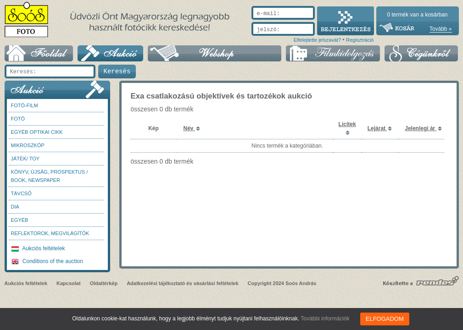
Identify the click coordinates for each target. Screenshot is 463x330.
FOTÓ (18, 118)
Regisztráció (360, 40)
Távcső (21, 193)
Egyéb (19, 220)
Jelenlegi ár (420, 128)
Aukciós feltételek (38, 248)
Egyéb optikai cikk (37, 132)
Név (189, 128)
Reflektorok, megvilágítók (50, 233)
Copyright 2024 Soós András (282, 283)
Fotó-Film (24, 105)
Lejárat (377, 128)
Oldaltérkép (104, 283)
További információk (326, 318)
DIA (15, 206)
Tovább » (441, 29)
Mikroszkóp (28, 145)
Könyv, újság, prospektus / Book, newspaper (49, 176)
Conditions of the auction (47, 261)
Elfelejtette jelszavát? (317, 40)
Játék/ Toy (25, 158)
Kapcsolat (68, 283)
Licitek (347, 124)
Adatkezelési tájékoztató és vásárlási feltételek (182, 283)
